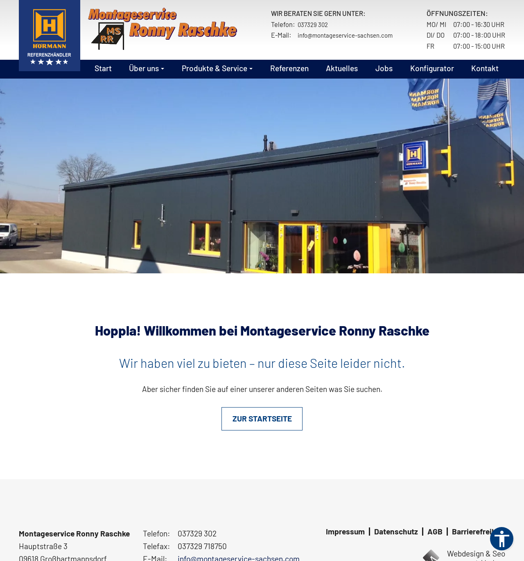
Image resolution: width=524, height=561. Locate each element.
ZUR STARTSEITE (262, 418)
